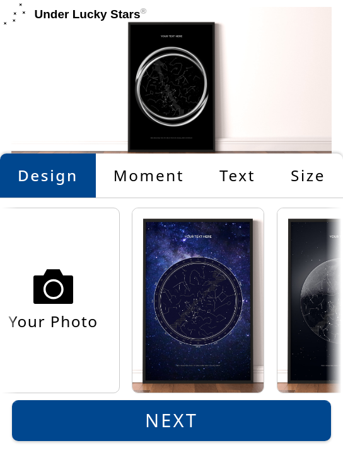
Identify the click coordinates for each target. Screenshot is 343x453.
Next (171, 420)
